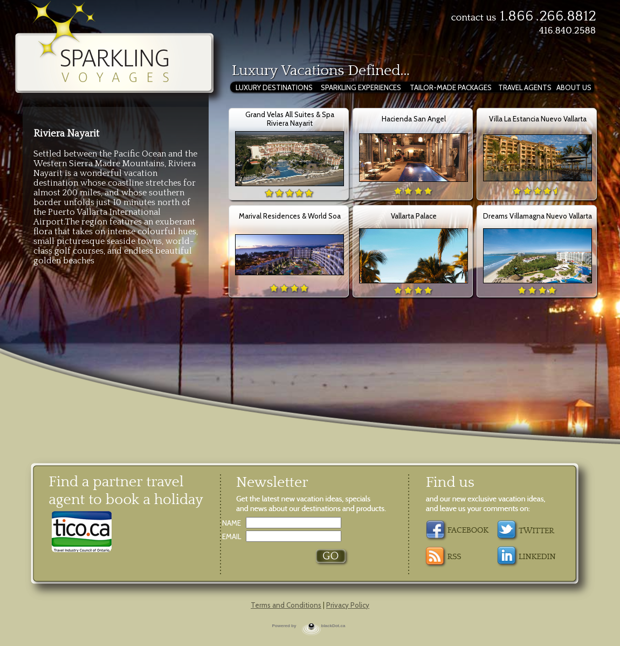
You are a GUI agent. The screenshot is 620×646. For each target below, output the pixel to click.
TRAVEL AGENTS (525, 87)
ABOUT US (573, 87)
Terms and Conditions (286, 605)
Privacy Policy (347, 605)
